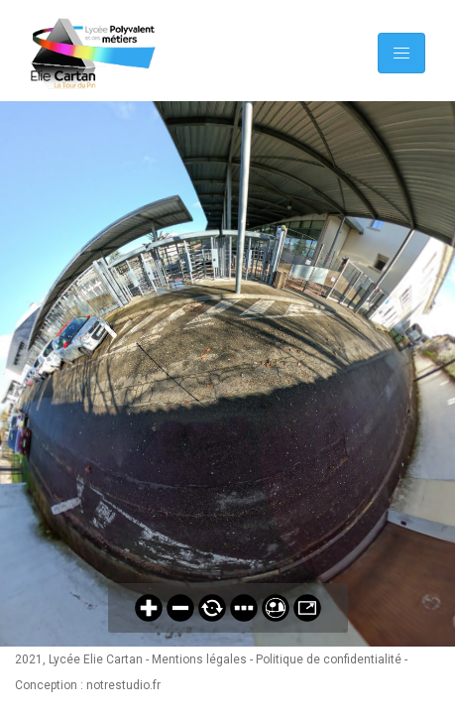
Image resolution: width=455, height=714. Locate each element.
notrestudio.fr (123, 685)
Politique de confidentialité (328, 659)
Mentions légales (199, 659)
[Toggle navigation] (401, 53)
